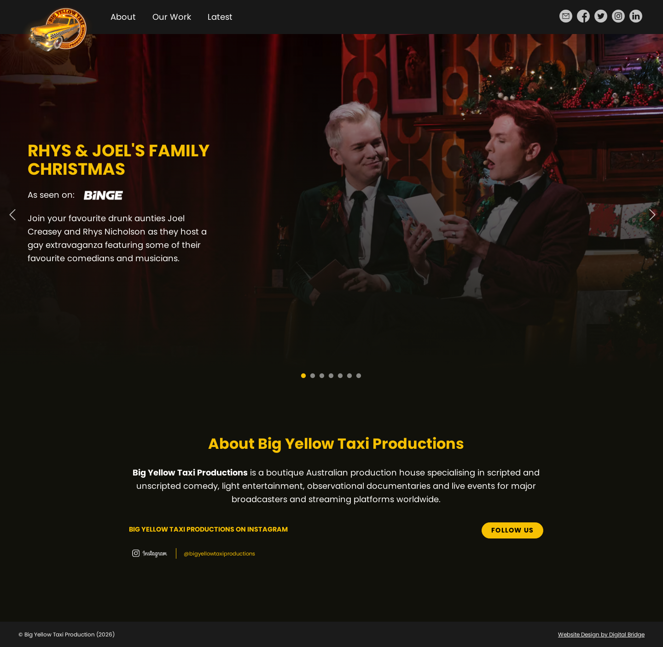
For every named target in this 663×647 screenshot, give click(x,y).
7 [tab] (359, 376)
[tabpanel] (331, 210)
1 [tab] (303, 376)
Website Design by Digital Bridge (601, 634)
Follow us (512, 530)
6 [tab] (350, 376)
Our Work (171, 17)
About (123, 17)
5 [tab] (340, 376)
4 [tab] (331, 376)
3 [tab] (322, 376)
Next (651, 209)
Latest (220, 17)
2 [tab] (313, 376)
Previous (11, 209)
